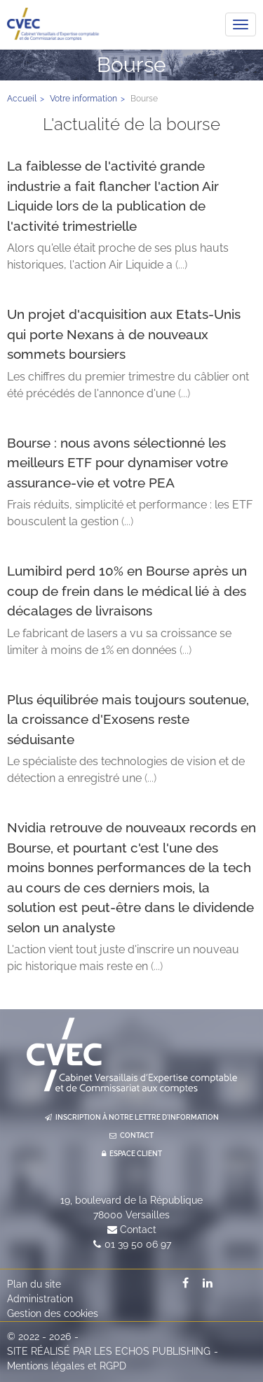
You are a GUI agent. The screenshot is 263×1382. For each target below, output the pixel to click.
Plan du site (34, 1284)
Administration (40, 1298)
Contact (138, 1229)
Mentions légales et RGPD (66, 1366)
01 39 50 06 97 (137, 1244)
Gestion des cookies (52, 1313)
